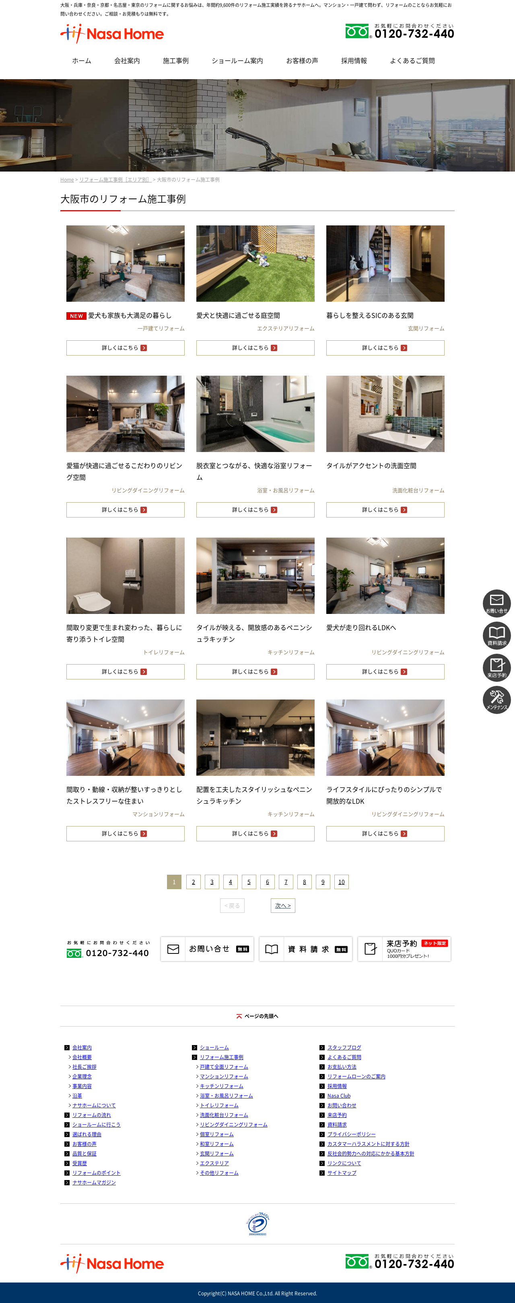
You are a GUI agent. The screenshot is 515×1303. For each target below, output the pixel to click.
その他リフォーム (219, 1172)
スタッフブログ (344, 1047)
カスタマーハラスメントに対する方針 (369, 1143)
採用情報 (354, 60)
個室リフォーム (217, 1134)
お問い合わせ (342, 1105)
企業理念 (82, 1076)
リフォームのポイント (96, 1172)
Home (67, 179)
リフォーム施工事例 (221, 1057)
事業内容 (82, 1086)
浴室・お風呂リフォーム (226, 1095)
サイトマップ (342, 1172)
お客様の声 (302, 60)
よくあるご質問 (412, 60)
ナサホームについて (94, 1105)
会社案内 (127, 60)
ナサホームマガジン (94, 1182)
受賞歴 (79, 1163)
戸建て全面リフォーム (224, 1066)
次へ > (283, 905)
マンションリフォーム (224, 1076)
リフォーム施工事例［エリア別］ (115, 179)
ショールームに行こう (96, 1124)
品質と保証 (84, 1153)
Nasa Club (339, 1095)
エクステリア (214, 1163)
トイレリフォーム (219, 1105)
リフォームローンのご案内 (356, 1076)
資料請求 (337, 1124)
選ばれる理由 (86, 1134)
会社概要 (82, 1057)
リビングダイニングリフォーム (234, 1124)
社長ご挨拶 (84, 1066)
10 (341, 882)
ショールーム (214, 1047)
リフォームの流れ (91, 1115)
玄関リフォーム (217, 1153)
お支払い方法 (342, 1066)
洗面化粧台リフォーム (224, 1115)
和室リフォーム (217, 1143)
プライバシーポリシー (352, 1134)
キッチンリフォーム (221, 1086)
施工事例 (176, 60)
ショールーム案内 (237, 60)
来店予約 (337, 1115)
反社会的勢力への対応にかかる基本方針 (371, 1153)
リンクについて (344, 1163)
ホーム (81, 60)
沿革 (77, 1095)
